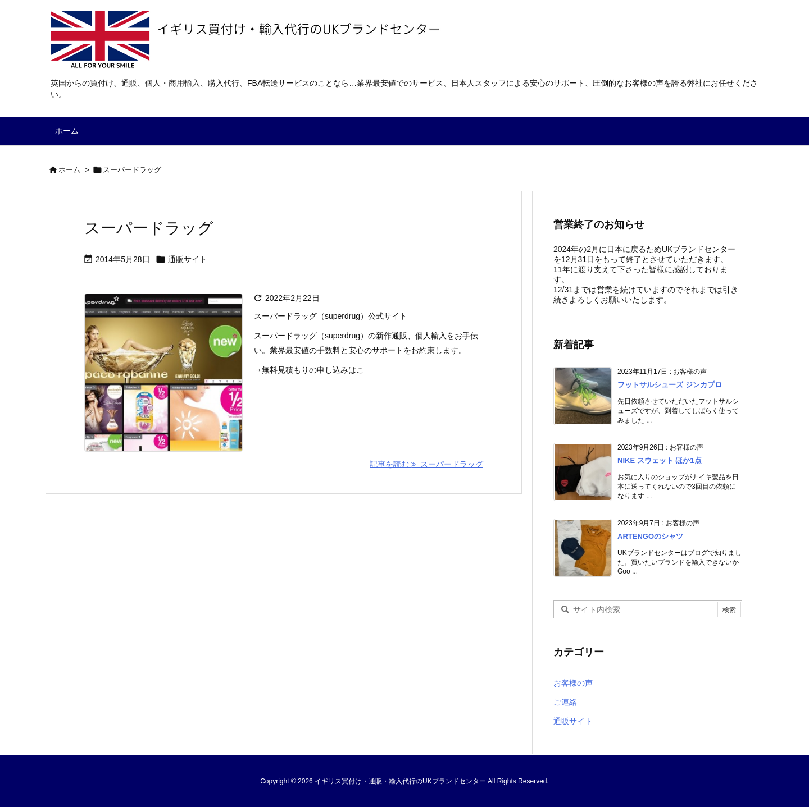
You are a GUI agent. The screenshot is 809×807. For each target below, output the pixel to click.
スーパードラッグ (148, 228)
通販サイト (187, 259)
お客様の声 (573, 682)
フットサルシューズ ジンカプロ (669, 384)
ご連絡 (565, 702)
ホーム (69, 170)
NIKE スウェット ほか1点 (659, 460)
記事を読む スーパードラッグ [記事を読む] (426, 464)
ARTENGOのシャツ (650, 536)
